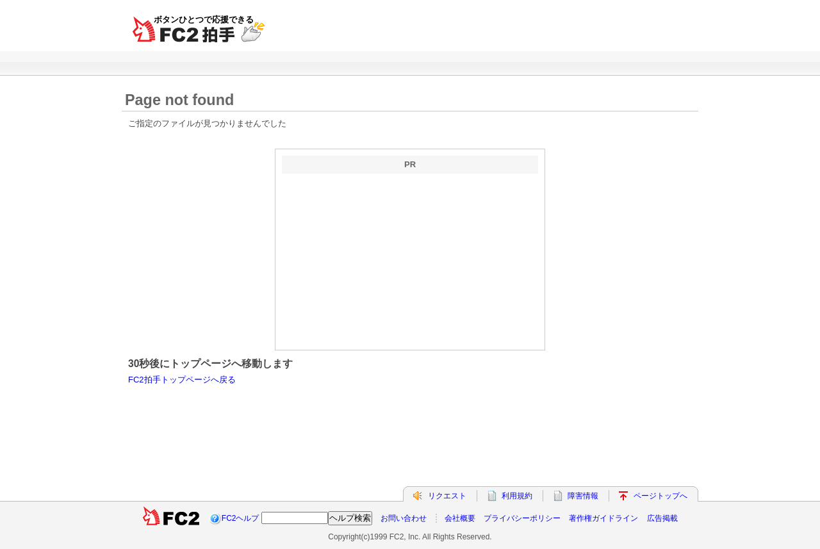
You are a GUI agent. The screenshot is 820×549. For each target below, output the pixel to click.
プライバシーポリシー (522, 518)
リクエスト (447, 495)
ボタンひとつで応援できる (204, 19)
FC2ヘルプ (240, 518)
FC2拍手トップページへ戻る (182, 379)
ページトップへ (660, 495)
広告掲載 (662, 518)
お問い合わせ (404, 518)
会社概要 (460, 518)
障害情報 (583, 495)
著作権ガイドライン (603, 518)
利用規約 (517, 495)
